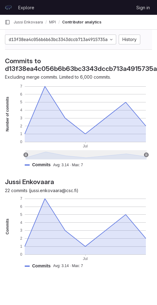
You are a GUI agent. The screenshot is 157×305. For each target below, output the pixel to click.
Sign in (143, 7)
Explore (26, 7)
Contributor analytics (81, 22)
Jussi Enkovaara (28, 22)
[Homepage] (8, 7)
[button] (56, 165)
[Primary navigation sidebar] (7, 22)
